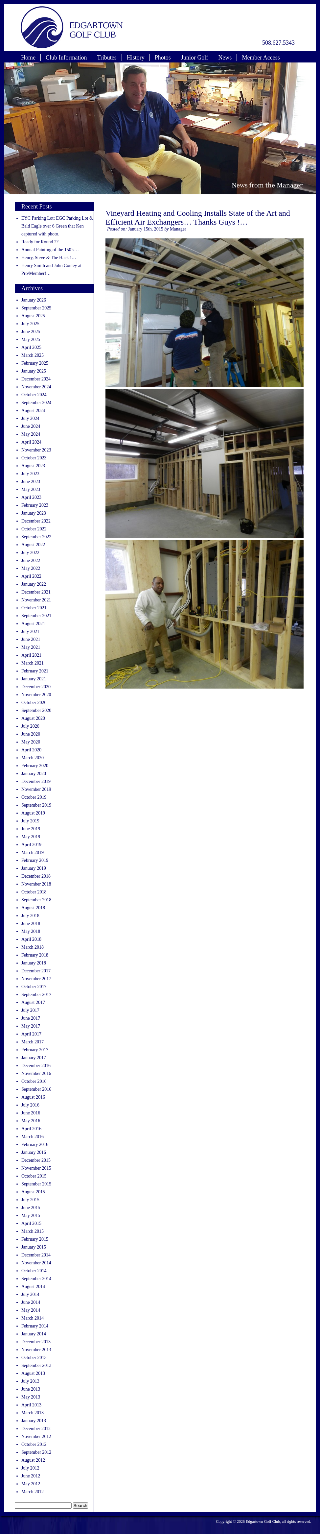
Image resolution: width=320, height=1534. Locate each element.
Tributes (106, 57)
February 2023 (34, 505)
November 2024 (36, 386)
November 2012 (36, 1436)
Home (28, 57)
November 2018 (36, 884)
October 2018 (34, 891)
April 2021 (31, 655)
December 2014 (36, 1255)
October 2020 (34, 702)
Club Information (66, 57)
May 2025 (30, 339)
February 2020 (34, 765)
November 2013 (36, 1349)
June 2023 (30, 481)
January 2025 (33, 371)
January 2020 (33, 773)
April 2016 (31, 1128)
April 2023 (31, 497)
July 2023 (30, 473)
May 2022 (30, 568)
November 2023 (36, 450)
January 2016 (33, 1152)
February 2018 (34, 955)
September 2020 (36, 710)
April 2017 (31, 1034)
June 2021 (30, 639)
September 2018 (36, 899)
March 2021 (32, 663)
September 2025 (36, 307)
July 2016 (30, 1105)
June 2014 (30, 1302)
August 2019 (33, 813)
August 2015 (33, 1191)
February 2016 (34, 1144)
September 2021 (36, 615)
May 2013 (30, 1397)
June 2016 (30, 1112)
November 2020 (36, 694)
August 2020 (33, 718)
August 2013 (33, 1373)
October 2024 (34, 394)
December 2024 (36, 379)
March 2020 (32, 757)
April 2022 (31, 576)
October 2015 (34, 1176)
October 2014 (34, 1270)
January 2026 (33, 300)
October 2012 (34, 1444)
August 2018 (33, 907)
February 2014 (34, 1326)
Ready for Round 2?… (42, 241)
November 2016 (36, 1073)
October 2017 (34, 986)
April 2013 (31, 1404)
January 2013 (33, 1420)
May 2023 (30, 489)
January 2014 (33, 1333)
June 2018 (30, 923)
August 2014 (33, 1286)
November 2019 (36, 789)
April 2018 (31, 939)
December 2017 (36, 970)
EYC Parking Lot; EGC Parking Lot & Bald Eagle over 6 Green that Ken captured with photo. (57, 226)
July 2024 (30, 418)
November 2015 (36, 1168)
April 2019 (31, 844)
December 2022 (36, 521)
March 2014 (32, 1318)
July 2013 (30, 1381)
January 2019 (33, 868)
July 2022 (30, 552)
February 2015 (34, 1239)
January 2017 (33, 1057)
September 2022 (36, 536)
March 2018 (32, 947)
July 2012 (30, 1468)
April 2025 (31, 347)
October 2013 (34, 1357)
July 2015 (30, 1199)
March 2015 (32, 1231)
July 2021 (30, 631)
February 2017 (34, 1049)
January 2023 (33, 513)
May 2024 (30, 434)
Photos (163, 57)
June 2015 (30, 1207)
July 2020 (30, 726)
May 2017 (30, 1026)
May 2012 (30, 1483)
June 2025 (30, 331)
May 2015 (30, 1215)
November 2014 (36, 1262)
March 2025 (32, 355)
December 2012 (36, 1428)
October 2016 (34, 1081)
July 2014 (30, 1294)
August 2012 (33, 1460)
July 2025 (30, 323)
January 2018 (33, 963)
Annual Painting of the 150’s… (50, 249)
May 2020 (30, 742)
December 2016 (36, 1065)
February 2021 (34, 671)
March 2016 (32, 1136)
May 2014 (30, 1310)
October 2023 (34, 457)
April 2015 (31, 1223)
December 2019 (36, 781)
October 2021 (34, 607)
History (136, 57)
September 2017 (36, 994)
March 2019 (32, 852)
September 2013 (36, 1365)
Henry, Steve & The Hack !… (48, 257)
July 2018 (30, 915)
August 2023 (33, 465)
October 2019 (34, 797)
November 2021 (36, 599)
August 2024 (33, 410)
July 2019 (30, 820)
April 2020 (31, 749)
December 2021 (36, 592)
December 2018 (36, 876)
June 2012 (30, 1475)
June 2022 (30, 560)
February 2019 (34, 860)
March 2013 (32, 1412)
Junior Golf (194, 57)
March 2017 (32, 1041)
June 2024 (30, 426)
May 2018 (30, 931)
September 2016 (36, 1089)
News (225, 57)
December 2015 (36, 1160)
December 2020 (36, 686)
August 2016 (33, 1097)
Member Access (261, 57)
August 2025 (33, 315)
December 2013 (36, 1341)
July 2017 (30, 1010)
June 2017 (30, 1018)
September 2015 (36, 1183)
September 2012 (36, 1452)
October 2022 (34, 528)
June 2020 (30, 734)
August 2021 (33, 623)
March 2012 (32, 1491)
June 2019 (30, 828)
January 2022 (33, 584)
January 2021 (33, 678)
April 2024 (31, 442)
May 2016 (30, 1120)
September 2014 (36, 1278)
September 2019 (36, 805)
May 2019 (30, 836)
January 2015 (33, 1247)
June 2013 (30, 1389)
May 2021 (30, 647)
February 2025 (34, 363)
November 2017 (36, 978)
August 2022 (33, 544)
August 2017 (33, 1002)
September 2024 (36, 402)
